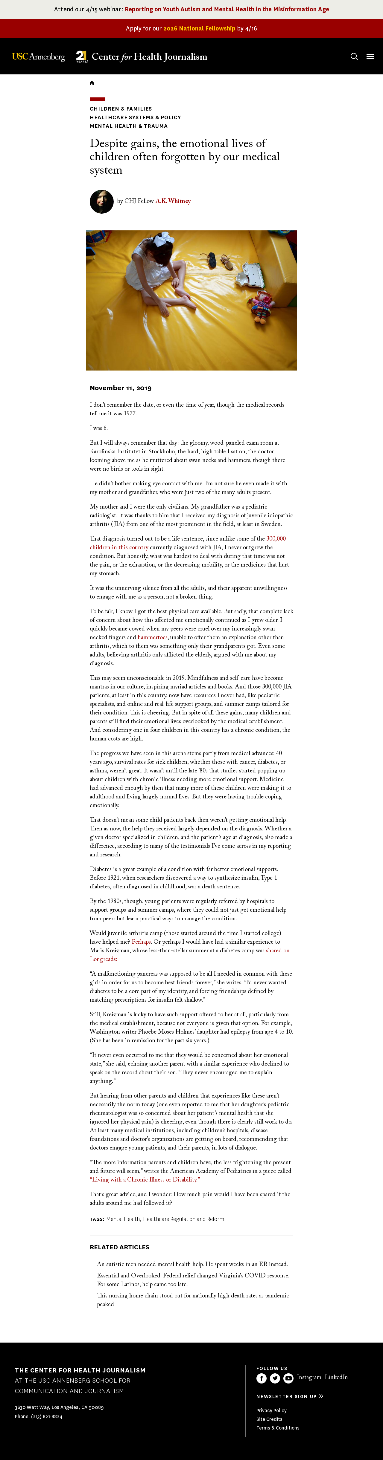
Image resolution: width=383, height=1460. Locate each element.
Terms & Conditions (278, 1428)
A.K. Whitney (173, 201)
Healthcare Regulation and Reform (183, 1219)
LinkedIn (336, 1378)
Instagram (309, 1378)
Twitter (275, 1378)
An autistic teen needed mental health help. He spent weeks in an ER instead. (192, 1265)
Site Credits (269, 1419)
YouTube (288, 1378)
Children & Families (121, 108)
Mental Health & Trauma (129, 126)
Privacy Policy (271, 1410)
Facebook (261, 1378)
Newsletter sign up (286, 1396)
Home (92, 83)
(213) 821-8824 (47, 1416)
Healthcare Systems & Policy (135, 117)
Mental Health (123, 1219)
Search (348, 50)
